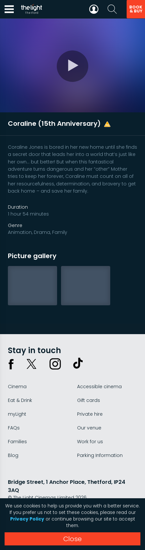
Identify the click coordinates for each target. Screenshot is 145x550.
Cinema (17, 386)
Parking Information (100, 455)
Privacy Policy (27, 519)
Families (17, 441)
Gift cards (88, 400)
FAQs (14, 428)
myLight (17, 414)
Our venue (89, 428)
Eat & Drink (20, 400)
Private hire (90, 414)
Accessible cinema (99, 386)
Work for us (90, 441)
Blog (13, 455)
